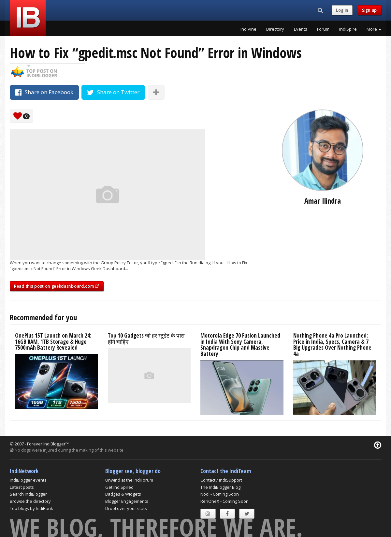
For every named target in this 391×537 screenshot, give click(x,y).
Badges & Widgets (123, 494)
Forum (323, 29)
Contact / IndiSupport (221, 480)
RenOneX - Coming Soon (224, 501)
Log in (342, 10)
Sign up (369, 10)
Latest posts (22, 487)
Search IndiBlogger (28, 494)
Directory (275, 29)
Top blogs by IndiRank (31, 508)
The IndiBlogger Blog (220, 487)
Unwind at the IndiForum (129, 480)
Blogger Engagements (126, 501)
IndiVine (248, 29)
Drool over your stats (126, 508)
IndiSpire (348, 29)
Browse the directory (30, 501)
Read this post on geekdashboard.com (56, 286)
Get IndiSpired (119, 487)
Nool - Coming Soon (219, 494)
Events (300, 29)
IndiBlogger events (28, 480)
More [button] (374, 29)
